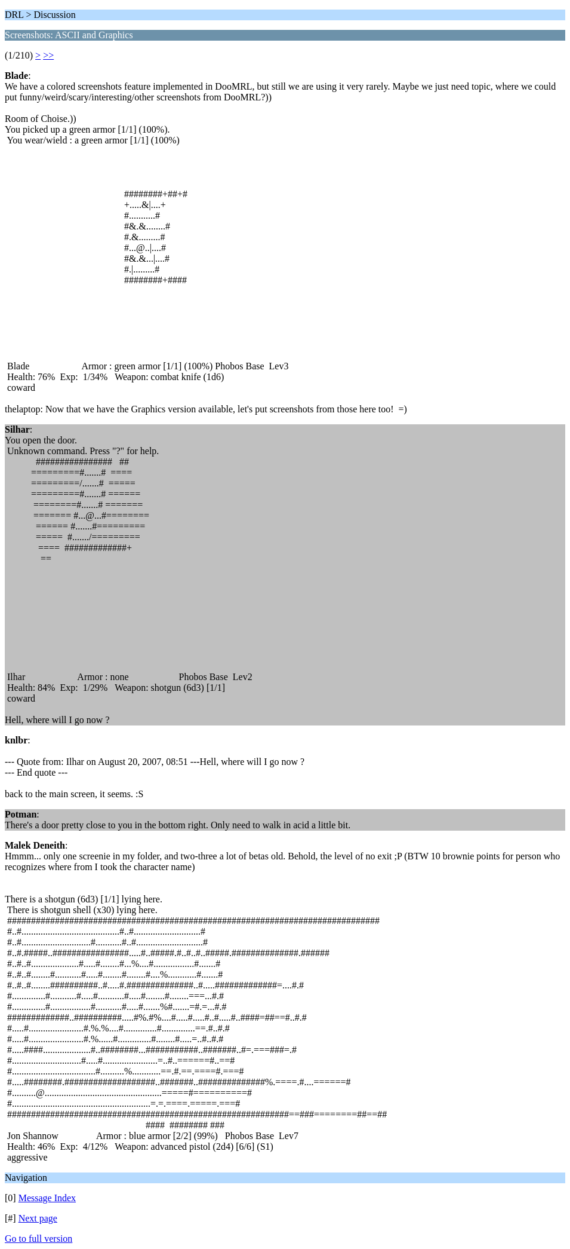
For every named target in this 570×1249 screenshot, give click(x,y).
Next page (38, 1218)
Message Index (47, 1198)
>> (48, 55)
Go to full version (38, 1238)
